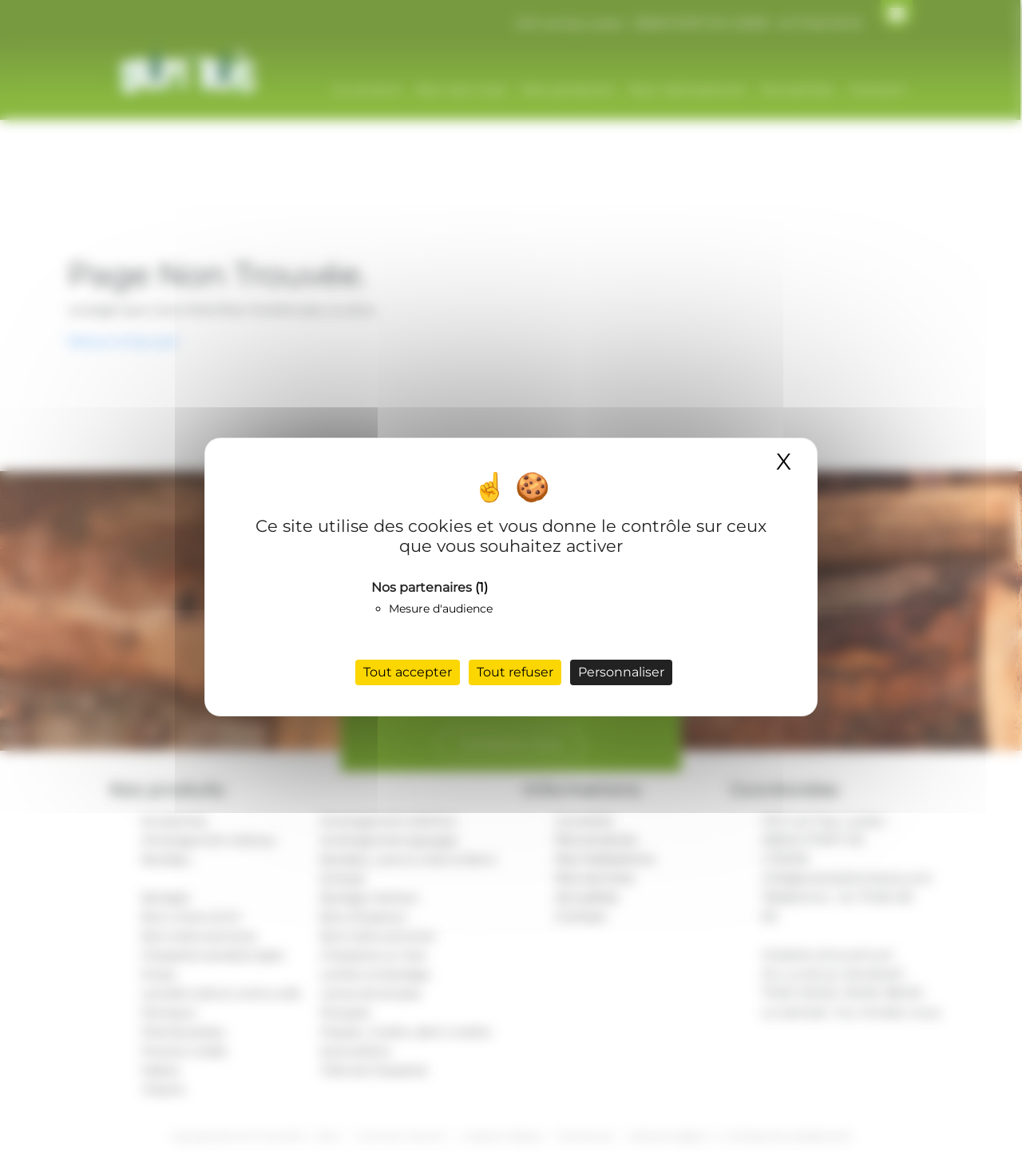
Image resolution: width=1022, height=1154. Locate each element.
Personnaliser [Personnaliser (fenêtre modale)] (621, 672)
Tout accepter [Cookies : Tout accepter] (407, 672)
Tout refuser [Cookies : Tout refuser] (515, 672)
